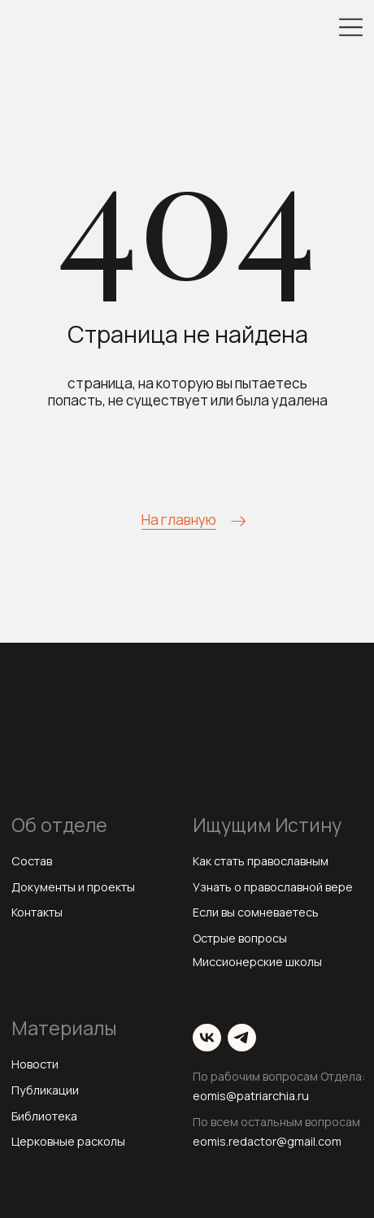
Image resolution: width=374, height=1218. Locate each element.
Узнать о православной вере (273, 887)
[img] (350, 27)
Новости (35, 1064)
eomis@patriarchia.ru (251, 1095)
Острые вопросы (240, 938)
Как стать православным (260, 861)
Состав (31, 861)
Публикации (45, 1090)
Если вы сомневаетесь (256, 912)
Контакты (37, 912)
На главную (178, 519)
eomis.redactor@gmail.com (267, 1141)
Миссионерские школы (257, 961)
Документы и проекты (73, 887)
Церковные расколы (68, 1141)
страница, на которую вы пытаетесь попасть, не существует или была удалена (188, 392)
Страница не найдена (187, 334)
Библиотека (44, 1116)
